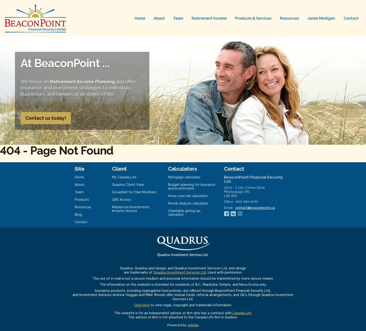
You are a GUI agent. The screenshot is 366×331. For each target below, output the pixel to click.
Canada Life (241, 313)
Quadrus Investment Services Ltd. (180, 272)
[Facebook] (226, 213)
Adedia (193, 325)
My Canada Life (130, 177)
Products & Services (253, 18)
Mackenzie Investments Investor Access (130, 209)
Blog (78, 214)
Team (178, 18)
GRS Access (127, 199)
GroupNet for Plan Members (136, 192)
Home (140, 18)
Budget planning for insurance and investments (191, 186)
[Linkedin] (233, 213)
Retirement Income (209, 18)
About (159, 18)
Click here (142, 305)
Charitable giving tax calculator (184, 212)
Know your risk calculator (192, 196)
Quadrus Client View (134, 185)
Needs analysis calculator (192, 203)
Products (82, 199)
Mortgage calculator (190, 177)
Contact (351, 18)
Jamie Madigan (321, 18)
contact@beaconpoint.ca (255, 208)
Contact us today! (45, 118)
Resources (289, 18)
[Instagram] (240, 213)
